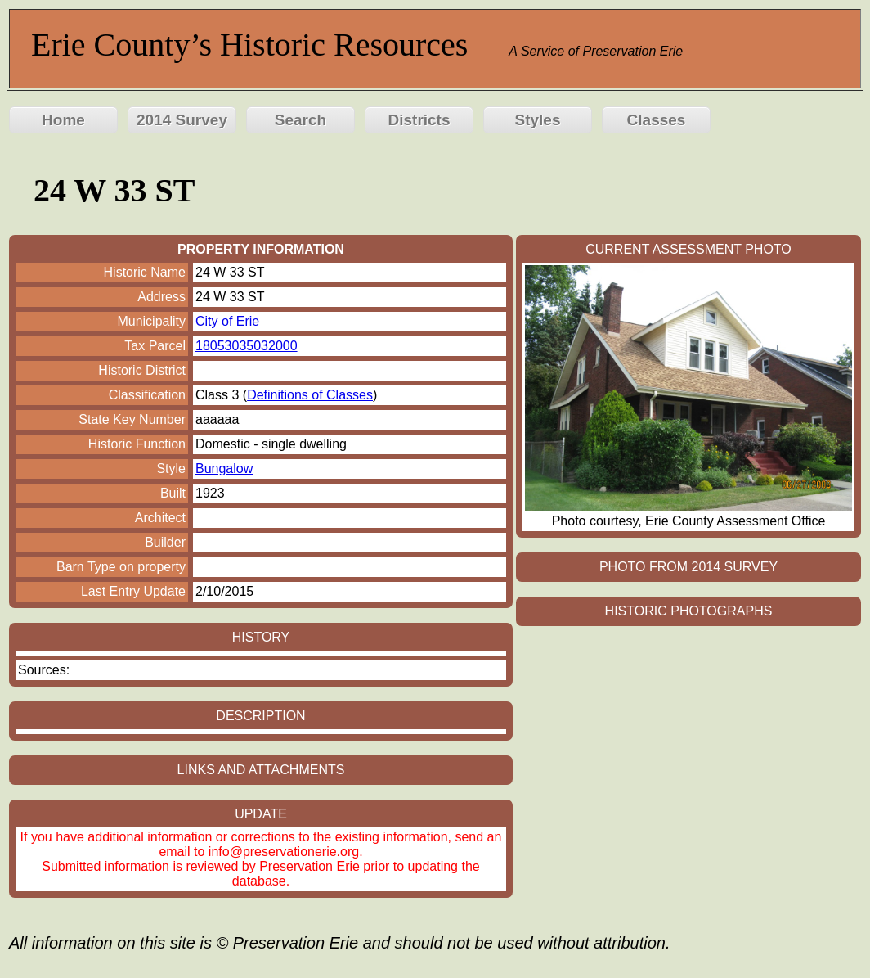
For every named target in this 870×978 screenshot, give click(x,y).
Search (300, 119)
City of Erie (227, 321)
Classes (656, 119)
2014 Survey (182, 119)
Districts (419, 119)
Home (63, 119)
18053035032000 (246, 346)
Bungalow (224, 468)
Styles (538, 119)
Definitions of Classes (310, 395)
